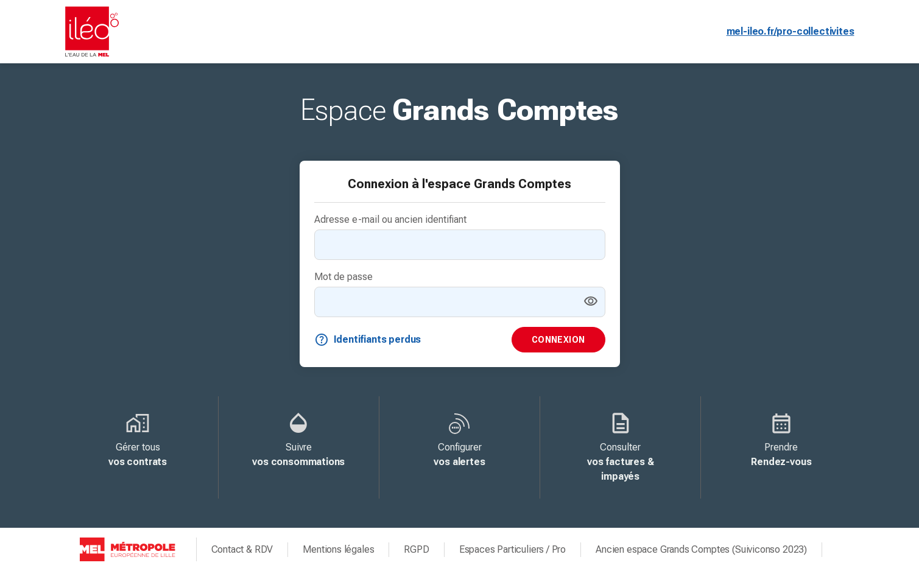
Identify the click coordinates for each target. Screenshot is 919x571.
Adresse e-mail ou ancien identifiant (390, 219)
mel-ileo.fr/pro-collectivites (790, 31)
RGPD (416, 549)
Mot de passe (343, 276)
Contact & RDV (242, 549)
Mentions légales (338, 549)
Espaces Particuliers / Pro (512, 549)
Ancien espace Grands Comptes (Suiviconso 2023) (701, 549)
